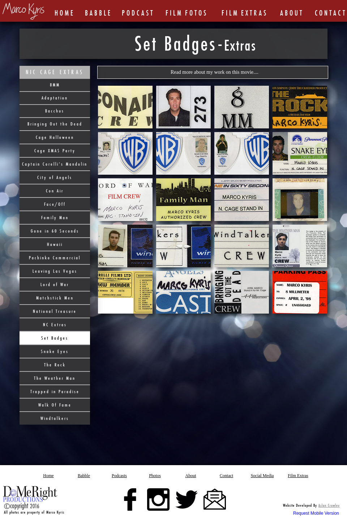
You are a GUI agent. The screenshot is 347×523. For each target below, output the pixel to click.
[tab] (125, 107)
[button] (212, 72)
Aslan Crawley (329, 505)
